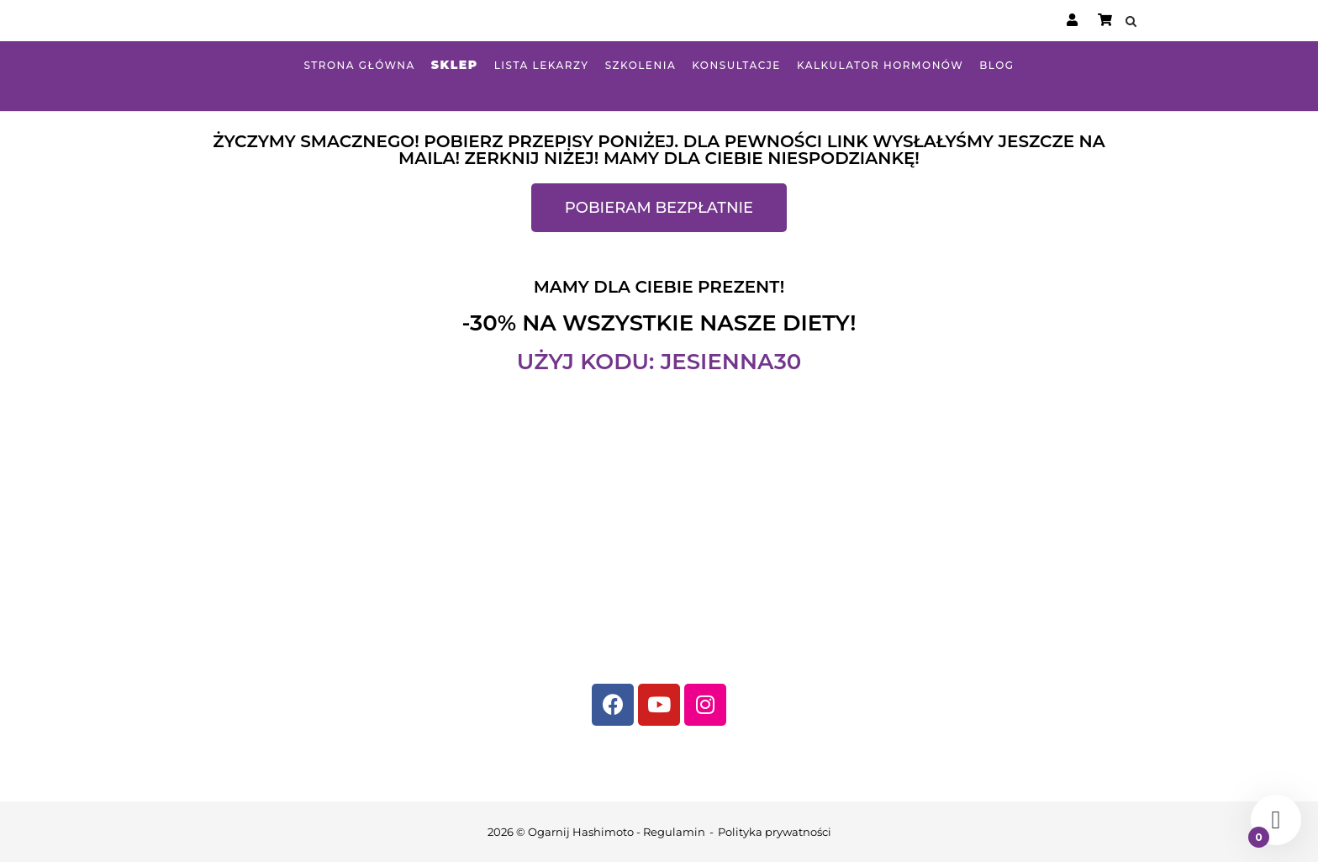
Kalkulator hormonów (880, 65)
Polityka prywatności (774, 831)
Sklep (454, 64)
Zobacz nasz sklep (1248, 87)
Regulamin (674, 831)
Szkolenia (641, 65)
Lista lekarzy (541, 65)
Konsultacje (736, 65)
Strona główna (358, 65)
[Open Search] (1131, 22)
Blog (996, 65)
